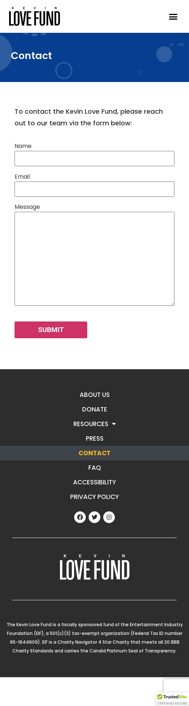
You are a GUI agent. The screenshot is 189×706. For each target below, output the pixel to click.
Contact (94, 453)
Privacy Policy (94, 496)
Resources (94, 423)
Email (94, 182)
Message (94, 255)
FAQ (94, 467)
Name (94, 152)
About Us (95, 394)
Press (95, 438)
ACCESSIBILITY (94, 482)
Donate (94, 409)
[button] (173, 16)
